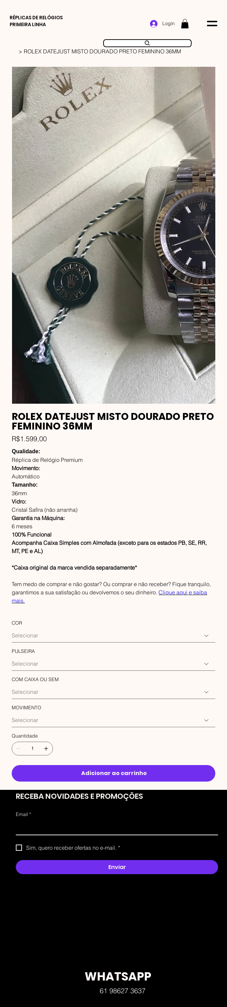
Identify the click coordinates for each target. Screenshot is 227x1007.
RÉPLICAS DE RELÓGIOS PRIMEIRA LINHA (36, 21)
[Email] (115, 828)
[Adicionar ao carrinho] (113, 773)
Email (23, 814)
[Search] (147, 43)
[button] (185, 23)
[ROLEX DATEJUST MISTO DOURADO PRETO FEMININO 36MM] (102, 51)
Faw (139, 844)
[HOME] (14, 51)
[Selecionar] (113, 636)
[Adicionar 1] (46, 748)
